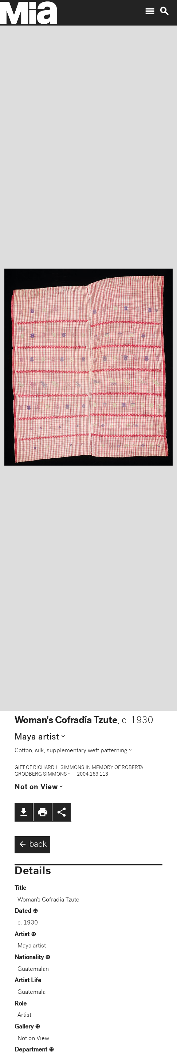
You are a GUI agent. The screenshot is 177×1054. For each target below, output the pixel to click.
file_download (23, 812)
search (164, 11)
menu (149, 11)
